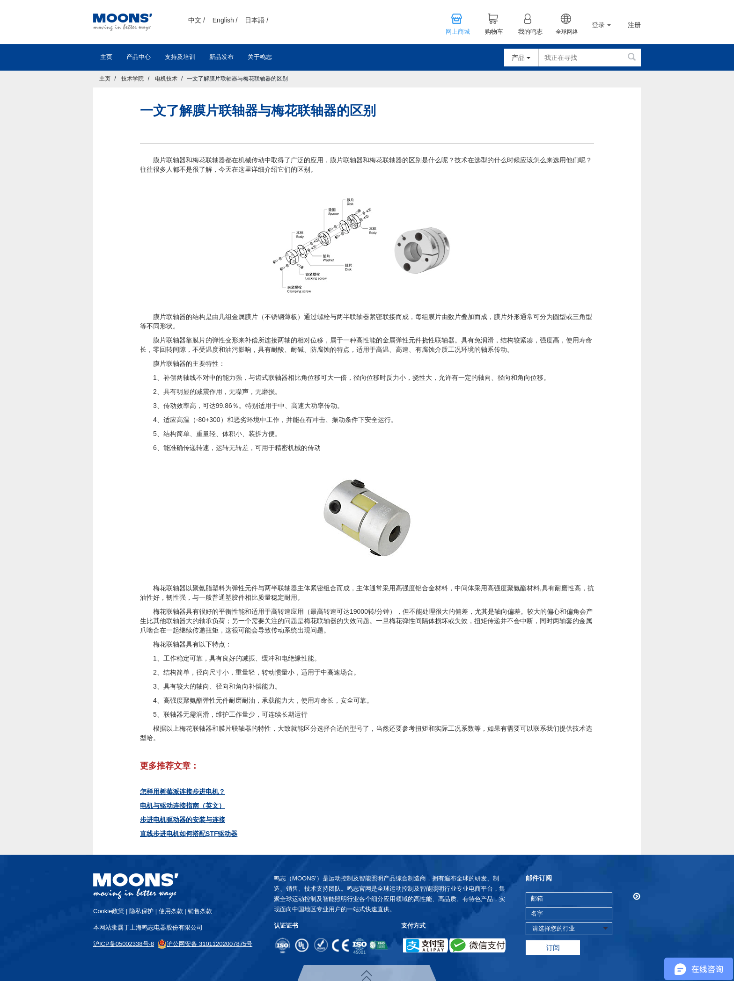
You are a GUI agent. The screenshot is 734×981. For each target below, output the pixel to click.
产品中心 (138, 56)
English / (225, 20)
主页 (106, 56)
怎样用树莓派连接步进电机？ (182, 791)
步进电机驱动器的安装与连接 (182, 819)
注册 (634, 25)
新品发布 (221, 56)
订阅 (553, 948)
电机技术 (166, 78)
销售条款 (200, 911)
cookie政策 (108, 911)
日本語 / (256, 20)
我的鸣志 (530, 32)
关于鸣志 (260, 56)
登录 (601, 25)
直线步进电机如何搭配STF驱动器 (188, 833)
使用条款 (171, 911)
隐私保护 (141, 911)
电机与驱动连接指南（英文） (182, 805)
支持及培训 (180, 56)
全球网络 (567, 32)
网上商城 (458, 32)
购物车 (494, 32)
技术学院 (132, 78)
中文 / (196, 20)
